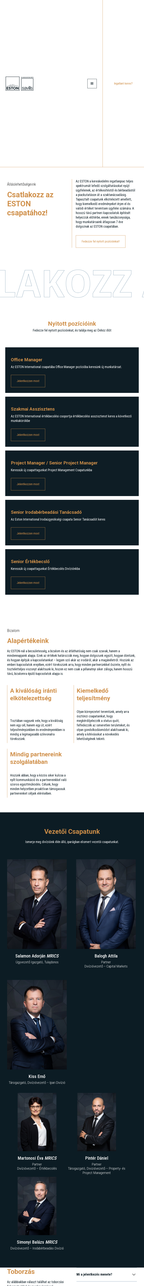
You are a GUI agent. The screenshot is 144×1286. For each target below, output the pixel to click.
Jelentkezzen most (28, 382)
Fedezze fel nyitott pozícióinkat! (101, 241)
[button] (92, 83)
